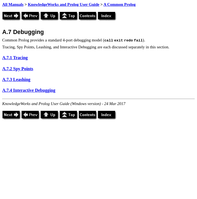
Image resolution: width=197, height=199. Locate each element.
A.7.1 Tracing (15, 57)
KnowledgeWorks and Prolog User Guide (63, 4)
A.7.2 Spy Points (17, 68)
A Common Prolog (119, 4)
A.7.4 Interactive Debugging (28, 90)
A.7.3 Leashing (16, 79)
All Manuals (13, 4)
